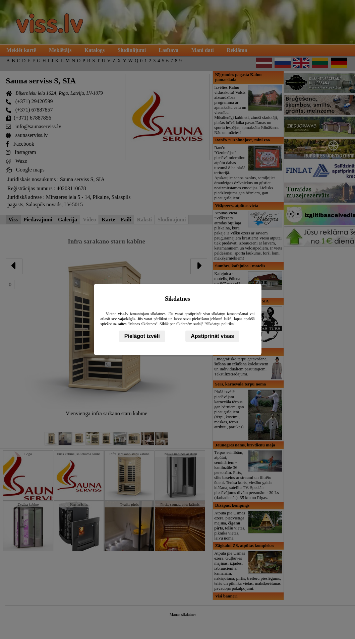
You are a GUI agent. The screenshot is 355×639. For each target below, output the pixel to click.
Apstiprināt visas (212, 336)
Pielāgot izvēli (142, 336)
